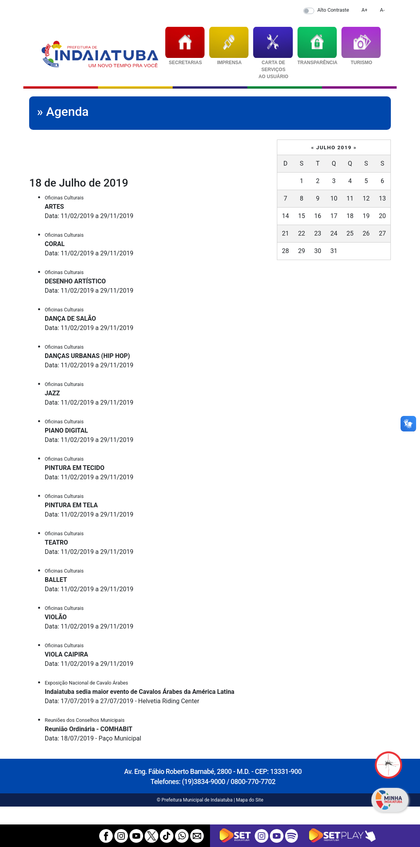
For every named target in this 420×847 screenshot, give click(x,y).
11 (350, 198)
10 (334, 198)
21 (285, 233)
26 (366, 233)
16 (317, 216)
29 (301, 251)
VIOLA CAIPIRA (66, 654)
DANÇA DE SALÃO (70, 318)
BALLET (56, 579)
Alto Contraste (333, 10)
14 (285, 216)
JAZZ (52, 393)
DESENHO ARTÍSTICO (75, 281)
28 (285, 251)
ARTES (54, 206)
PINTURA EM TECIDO (75, 468)
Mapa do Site (249, 800)
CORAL (55, 244)
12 (366, 198)
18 (350, 216)
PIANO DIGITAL (66, 430)
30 (317, 251)
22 (301, 233)
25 (350, 233)
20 (382, 216)
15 (301, 216)
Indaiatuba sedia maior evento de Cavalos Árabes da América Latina (139, 691)
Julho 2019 (334, 147)
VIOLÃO (56, 617)
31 (334, 251)
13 (382, 198)
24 (334, 233)
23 (317, 233)
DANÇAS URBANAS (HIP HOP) (87, 356)
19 (366, 216)
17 (334, 216)
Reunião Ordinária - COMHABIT (88, 729)
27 (382, 233)
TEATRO (56, 542)
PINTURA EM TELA (71, 505)
